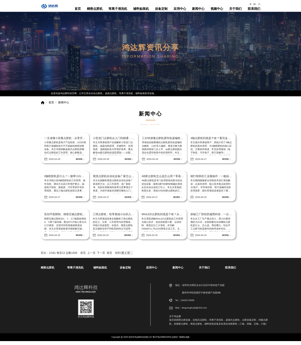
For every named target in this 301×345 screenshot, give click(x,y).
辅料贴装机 (141, 11)
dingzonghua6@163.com (252, 4)
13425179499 (240, 304)
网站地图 (185, 341)
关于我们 (235, 11)
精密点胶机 (95, 11)
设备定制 (161, 11)
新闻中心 (198, 11)
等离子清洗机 (117, 11)
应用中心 (180, 11)
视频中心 (217, 11)
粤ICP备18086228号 (161, 341)
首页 (78, 11)
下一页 (101, 256)
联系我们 (254, 11)
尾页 (109, 256)
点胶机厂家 (176, 341)
